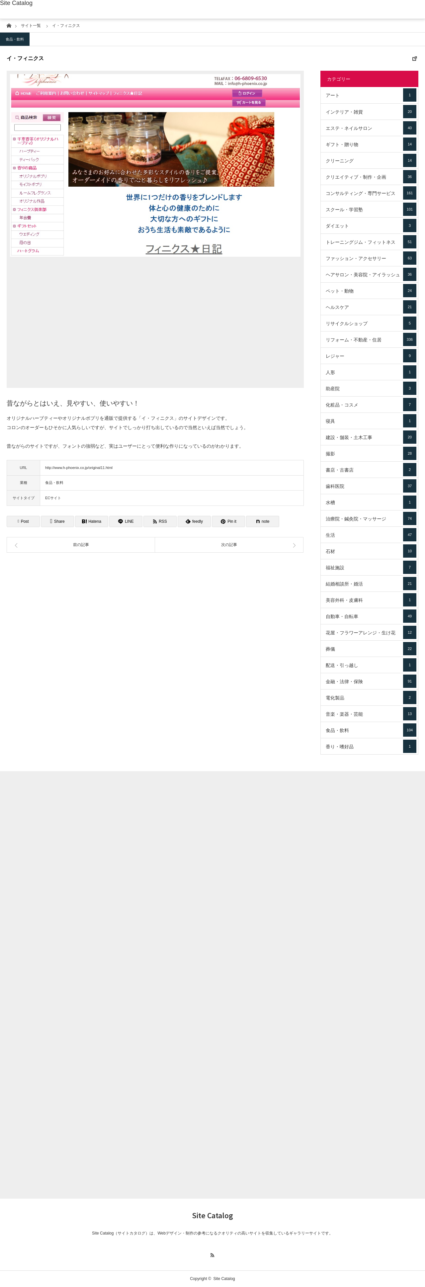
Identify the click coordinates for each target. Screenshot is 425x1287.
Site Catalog (16, 3)
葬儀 (371, 648)
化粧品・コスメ (371, 404)
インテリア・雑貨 (371, 111)
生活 (371, 534)
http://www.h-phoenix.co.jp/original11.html (79, 468)
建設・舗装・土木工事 (371, 437)
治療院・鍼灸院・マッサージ (371, 518)
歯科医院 (371, 486)
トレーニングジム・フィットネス (371, 241)
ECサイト (53, 498)
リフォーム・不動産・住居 (371, 339)
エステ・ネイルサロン (371, 128)
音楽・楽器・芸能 (371, 713)
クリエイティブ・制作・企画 (371, 176)
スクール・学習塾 (371, 209)
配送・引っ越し (371, 665)
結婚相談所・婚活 (371, 583)
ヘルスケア (371, 307)
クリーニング (371, 160)
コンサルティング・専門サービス (371, 193)
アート (371, 95)
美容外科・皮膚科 (371, 599)
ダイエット (371, 225)
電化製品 (371, 697)
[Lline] (125, 521)
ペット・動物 (371, 290)
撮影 (371, 453)
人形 (371, 372)
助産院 (371, 388)
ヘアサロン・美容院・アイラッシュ (371, 274)
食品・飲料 (15, 39)
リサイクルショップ (371, 323)
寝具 (371, 420)
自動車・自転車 (371, 616)
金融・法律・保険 (371, 681)
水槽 (371, 502)
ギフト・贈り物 (371, 144)
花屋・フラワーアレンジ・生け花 (371, 632)
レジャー (371, 355)
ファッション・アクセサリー (371, 258)
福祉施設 (371, 567)
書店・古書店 (371, 469)
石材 (371, 551)
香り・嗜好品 (371, 746)
